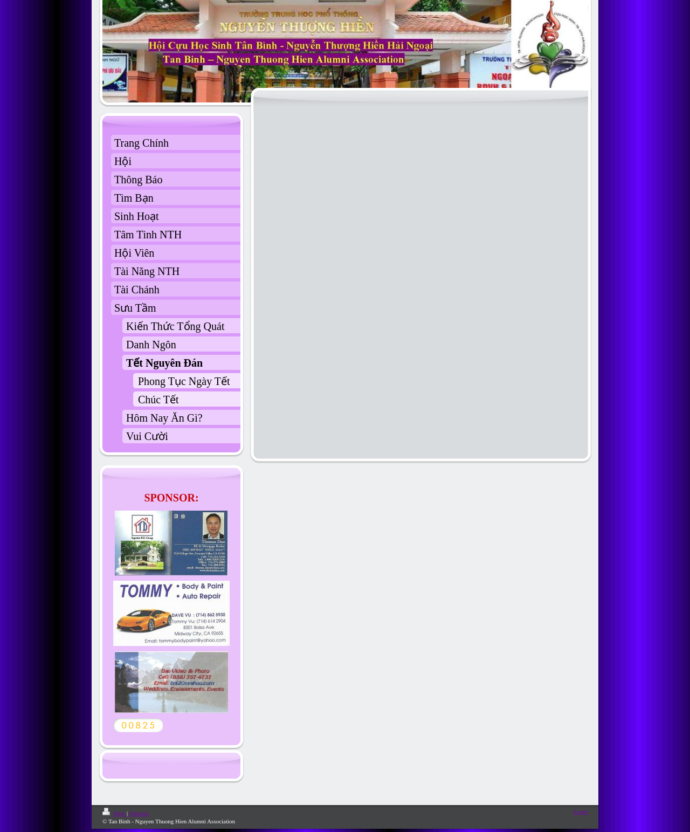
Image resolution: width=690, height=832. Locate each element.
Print (114, 813)
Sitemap (139, 813)
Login (581, 811)
